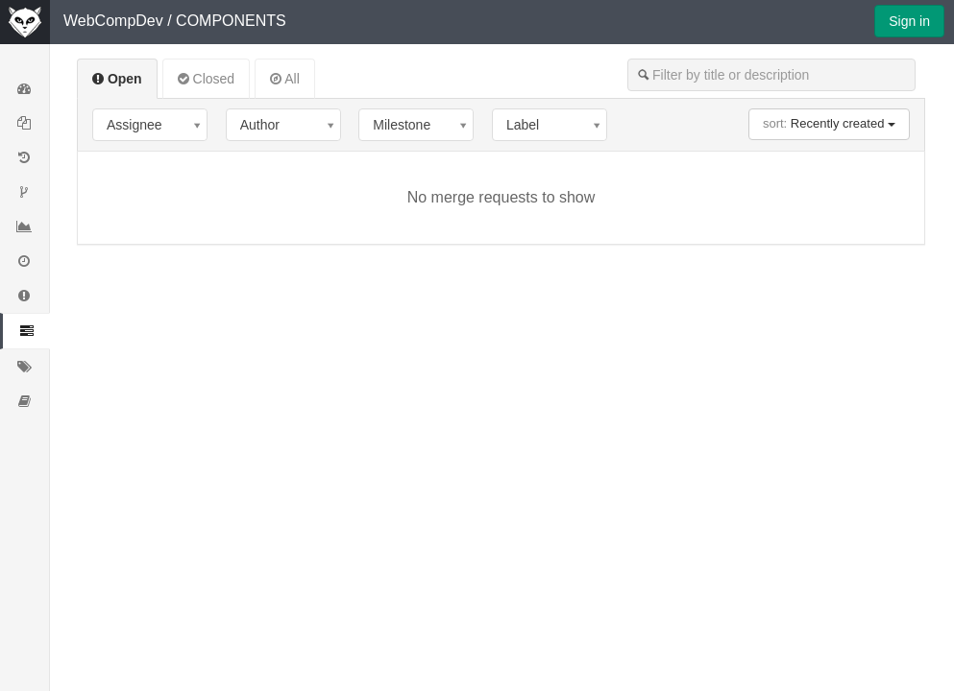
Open (117, 78)
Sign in (909, 21)
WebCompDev (113, 20)
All (285, 78)
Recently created (829, 123)
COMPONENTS (231, 20)
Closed (206, 78)
